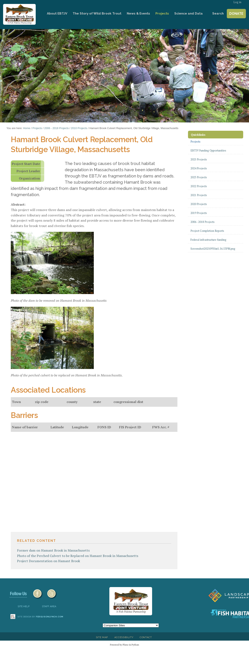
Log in (237, 2)
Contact (146, 637)
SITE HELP (23, 606)
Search (218, 13)
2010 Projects (79, 128)
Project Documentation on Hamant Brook (48, 561)
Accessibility (123, 637)
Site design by (40, 616)
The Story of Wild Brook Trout (97, 13)
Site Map (102, 637)
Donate (236, 14)
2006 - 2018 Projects (56, 128)
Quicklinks (198, 135)
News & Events (138, 13)
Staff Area (49, 606)
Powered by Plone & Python (124, 644)
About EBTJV (57, 13)
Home (38, 13)
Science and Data (188, 13)
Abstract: (18, 204)
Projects (162, 13)
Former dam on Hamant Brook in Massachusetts (53, 550)
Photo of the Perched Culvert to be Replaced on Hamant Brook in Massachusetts (77, 555)
